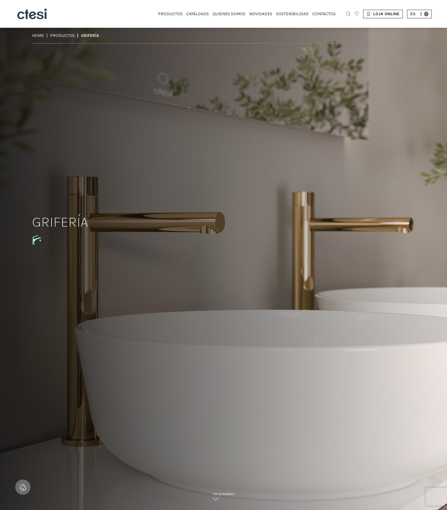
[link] (223, 498)
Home (38, 35)
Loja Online (383, 13)
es (419, 13)
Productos (62, 35)
